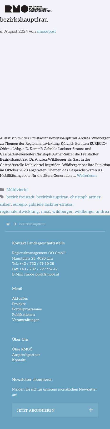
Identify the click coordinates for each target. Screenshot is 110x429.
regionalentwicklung (19, 211)
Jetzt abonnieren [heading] (36, 410)
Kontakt (19, 360)
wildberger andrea (92, 211)
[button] (91, 410)
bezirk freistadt (20, 197)
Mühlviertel (17, 189)
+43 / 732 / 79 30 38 (37, 263)
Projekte (19, 304)
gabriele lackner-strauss (51, 204)
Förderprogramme (27, 309)
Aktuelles (20, 298)
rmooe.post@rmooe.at (41, 274)
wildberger (62, 211)
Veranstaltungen (26, 320)
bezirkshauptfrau (52, 197)
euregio (20, 204)
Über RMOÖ (22, 349)
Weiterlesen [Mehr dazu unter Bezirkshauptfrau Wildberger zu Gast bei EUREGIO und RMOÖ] (87, 175)
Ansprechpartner (26, 355)
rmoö (45, 211)
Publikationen (23, 314)
